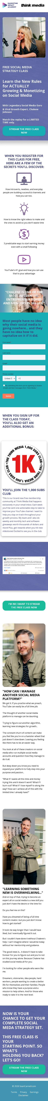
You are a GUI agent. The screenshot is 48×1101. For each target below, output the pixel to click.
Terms (14, 1092)
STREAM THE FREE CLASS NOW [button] (24, 131)
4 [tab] (26, 586)
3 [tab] (22, 586)
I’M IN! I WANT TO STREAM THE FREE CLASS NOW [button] (24, 605)
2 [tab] (18, 586)
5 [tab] (30, 586)
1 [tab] (14, 586)
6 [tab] (34, 586)
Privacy (23, 1092)
